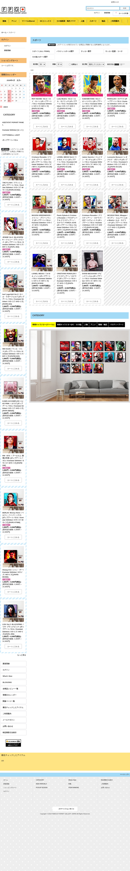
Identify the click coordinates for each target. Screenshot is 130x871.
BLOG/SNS (7, 682)
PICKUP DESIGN (41, 787)
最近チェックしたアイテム (13, 707)
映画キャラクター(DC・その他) (69, 325)
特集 (69, 784)
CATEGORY (40, 780)
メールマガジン (9, 720)
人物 (86, 325)
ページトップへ (124, 774)
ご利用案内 (7, 714)
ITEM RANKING (73, 787)
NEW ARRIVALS (41, 784)
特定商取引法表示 (9, 733)
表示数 (35, 64)
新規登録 (107, 13)
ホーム (5, 780)
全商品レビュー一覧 (10, 689)
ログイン (97, 13)
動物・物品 (102, 325)
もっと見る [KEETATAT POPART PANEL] (21, 655)
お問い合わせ (8, 726)
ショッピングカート (10, 787)
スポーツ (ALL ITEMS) (41, 51)
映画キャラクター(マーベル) (43, 325)
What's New (7, 676)
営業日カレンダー (9, 695)
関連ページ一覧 (9, 701)
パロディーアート (117, 325)
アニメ (93, 325)
